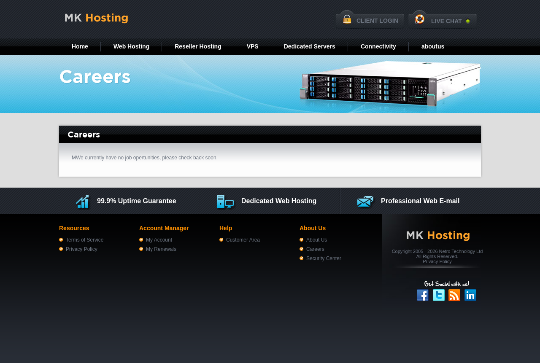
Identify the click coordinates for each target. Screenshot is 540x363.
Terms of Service (84, 240)
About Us (316, 240)
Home (80, 46)
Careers (315, 249)
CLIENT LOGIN (377, 20)
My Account (159, 240)
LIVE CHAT (446, 21)
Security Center (323, 258)
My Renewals (161, 249)
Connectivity (378, 46)
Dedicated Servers (309, 46)
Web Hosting (131, 46)
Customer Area (243, 240)
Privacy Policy (81, 249)
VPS (253, 46)
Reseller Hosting (198, 46)
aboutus (432, 46)
